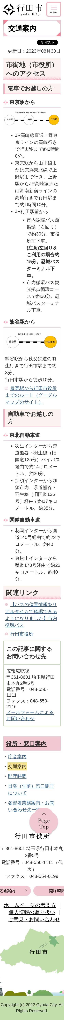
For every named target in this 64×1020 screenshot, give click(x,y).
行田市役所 (21, 633)
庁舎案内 (17, 756)
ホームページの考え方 (30, 905)
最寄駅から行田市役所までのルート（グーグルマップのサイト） (31, 395)
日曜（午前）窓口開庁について (31, 789)
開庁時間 (17, 776)
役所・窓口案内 (26, 744)
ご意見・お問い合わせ (34, 919)
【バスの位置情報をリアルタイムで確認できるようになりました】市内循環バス (31, 615)
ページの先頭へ (44, 822)
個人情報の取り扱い (32, 912)
